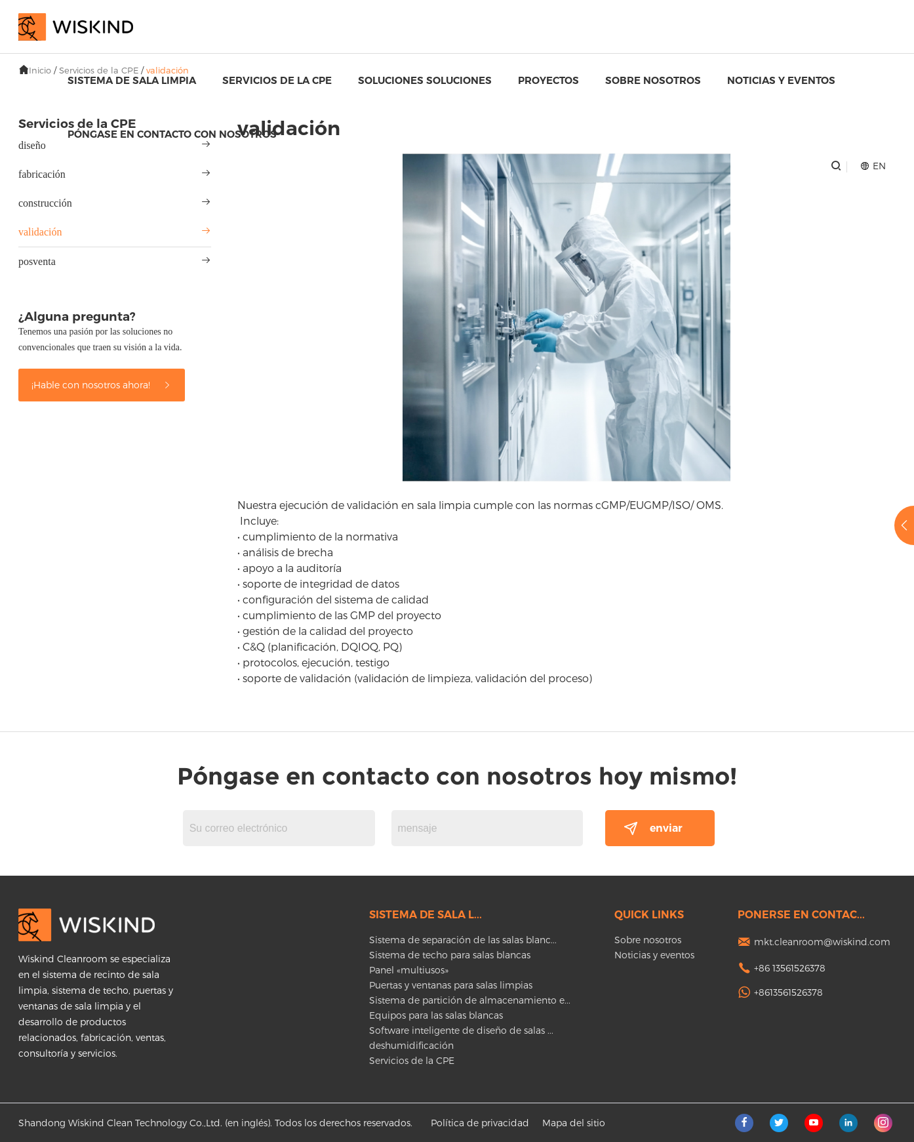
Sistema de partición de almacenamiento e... (469, 1000)
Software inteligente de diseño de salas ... (461, 1030)
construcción (45, 203)
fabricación (42, 174)
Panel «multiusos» (408, 969)
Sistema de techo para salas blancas (449, 954)
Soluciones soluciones (425, 80)
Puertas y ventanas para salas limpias (450, 984)
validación (40, 231)
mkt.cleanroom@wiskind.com (822, 941)
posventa (37, 261)
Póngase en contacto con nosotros (172, 134)
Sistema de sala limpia (132, 80)
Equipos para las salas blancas (436, 1015)
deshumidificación (411, 1045)
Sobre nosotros (653, 80)
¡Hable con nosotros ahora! (101, 384)
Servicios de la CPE (277, 80)
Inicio (40, 70)
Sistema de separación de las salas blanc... (463, 939)
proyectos (548, 80)
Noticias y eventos (781, 80)
